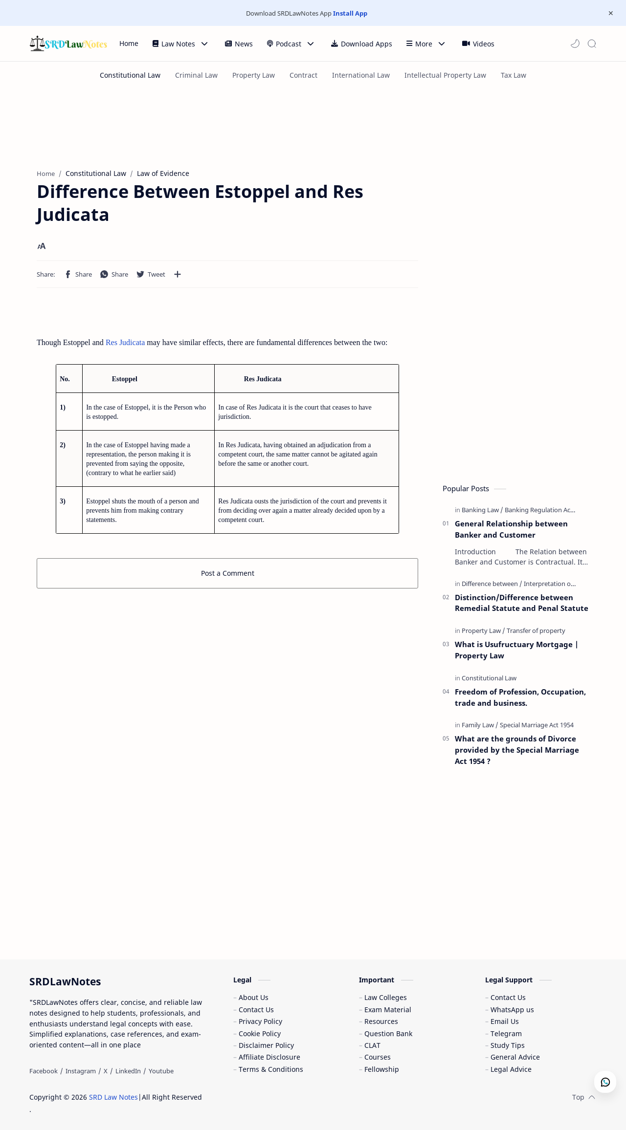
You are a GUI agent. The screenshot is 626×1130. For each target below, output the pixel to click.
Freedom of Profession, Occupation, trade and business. (520, 697)
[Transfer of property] (536, 630)
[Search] (591, 43)
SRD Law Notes (113, 1097)
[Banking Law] (482, 509)
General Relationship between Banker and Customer (511, 529)
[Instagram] (81, 1071)
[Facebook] (43, 1071)
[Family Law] (480, 724)
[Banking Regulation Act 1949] (546, 509)
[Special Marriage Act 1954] (537, 724)
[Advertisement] (266, 125)
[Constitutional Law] (130, 75)
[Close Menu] (611, 13)
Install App (350, 13)
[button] (575, 43)
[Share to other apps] (177, 274)
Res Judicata (124, 342)
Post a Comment (227, 573)
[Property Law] (483, 630)
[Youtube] (161, 1071)
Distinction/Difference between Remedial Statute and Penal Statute (521, 602)
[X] (106, 1071)
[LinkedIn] (128, 1071)
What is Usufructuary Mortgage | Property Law (517, 649)
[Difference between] (492, 583)
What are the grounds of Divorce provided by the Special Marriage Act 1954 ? (517, 750)
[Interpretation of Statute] (560, 583)
